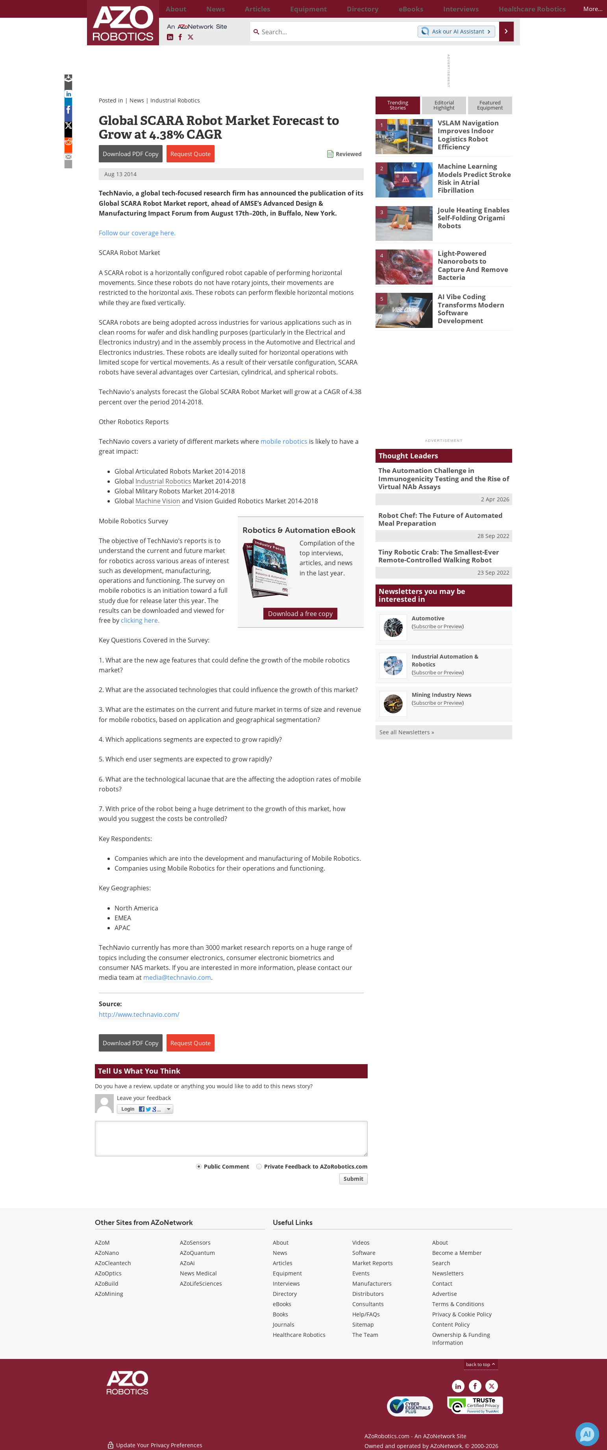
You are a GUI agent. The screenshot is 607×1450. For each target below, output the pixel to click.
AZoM (102, 1242)
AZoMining (109, 1293)
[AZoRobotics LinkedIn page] (170, 37)
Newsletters (448, 1273)
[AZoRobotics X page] (190, 37)
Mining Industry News (442, 688)
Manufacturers (372, 1283)
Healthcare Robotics (299, 1334)
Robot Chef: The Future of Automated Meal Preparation (442, 515)
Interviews (286, 1283)
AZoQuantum (197, 1252)
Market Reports (372, 1263)
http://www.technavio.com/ (139, 1014)
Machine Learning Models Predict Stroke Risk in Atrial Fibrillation (474, 173)
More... (503, 9)
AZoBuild (106, 1283)
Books (280, 1314)
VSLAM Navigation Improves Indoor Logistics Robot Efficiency (465, 133)
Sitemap (363, 1324)
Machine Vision (157, 501)
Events (361, 1273)
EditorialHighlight (444, 105)
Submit (353, 1178)
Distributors (368, 1293)
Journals (283, 1324)
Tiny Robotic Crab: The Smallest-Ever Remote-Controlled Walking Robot (433, 550)
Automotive (428, 611)
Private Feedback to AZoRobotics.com (316, 1166)
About (281, 1242)
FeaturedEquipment (490, 105)
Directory (285, 1293)
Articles (282, 1263)
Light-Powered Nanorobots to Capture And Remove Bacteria (472, 260)
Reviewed (349, 154)
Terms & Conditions (458, 1304)
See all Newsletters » (406, 725)
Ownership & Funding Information (461, 1338)
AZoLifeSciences (201, 1283)
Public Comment (226, 1166)
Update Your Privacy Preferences (154, 1440)
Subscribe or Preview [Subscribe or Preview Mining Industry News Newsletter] (437, 696)
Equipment (287, 1273)
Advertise (444, 1293)
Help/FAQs (366, 1314)
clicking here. (140, 620)
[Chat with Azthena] (587, 1434)
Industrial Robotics (175, 100)
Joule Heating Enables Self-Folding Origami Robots (470, 217)
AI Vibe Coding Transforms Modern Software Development (472, 303)
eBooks (282, 1304)
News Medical (198, 1273)
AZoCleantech (113, 1263)
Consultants (368, 1304)
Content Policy (451, 1324)
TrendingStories (397, 105)
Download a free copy (300, 613)
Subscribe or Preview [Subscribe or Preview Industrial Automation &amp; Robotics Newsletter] (437, 665)
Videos (361, 1242)
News (137, 100)
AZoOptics (108, 1273)
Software (364, 1252)
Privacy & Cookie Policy (462, 1314)
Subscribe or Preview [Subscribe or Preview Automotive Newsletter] (437, 619)
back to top (481, 1364)
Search (441, 1263)
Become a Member (457, 1252)
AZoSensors (195, 1242)
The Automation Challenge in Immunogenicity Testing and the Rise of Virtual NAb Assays (437, 477)
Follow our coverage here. (137, 233)
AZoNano (107, 1252)
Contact (442, 1283)
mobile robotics (284, 441)
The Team (365, 1334)
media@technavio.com (177, 977)
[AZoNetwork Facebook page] (180, 37)
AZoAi (187, 1263)
